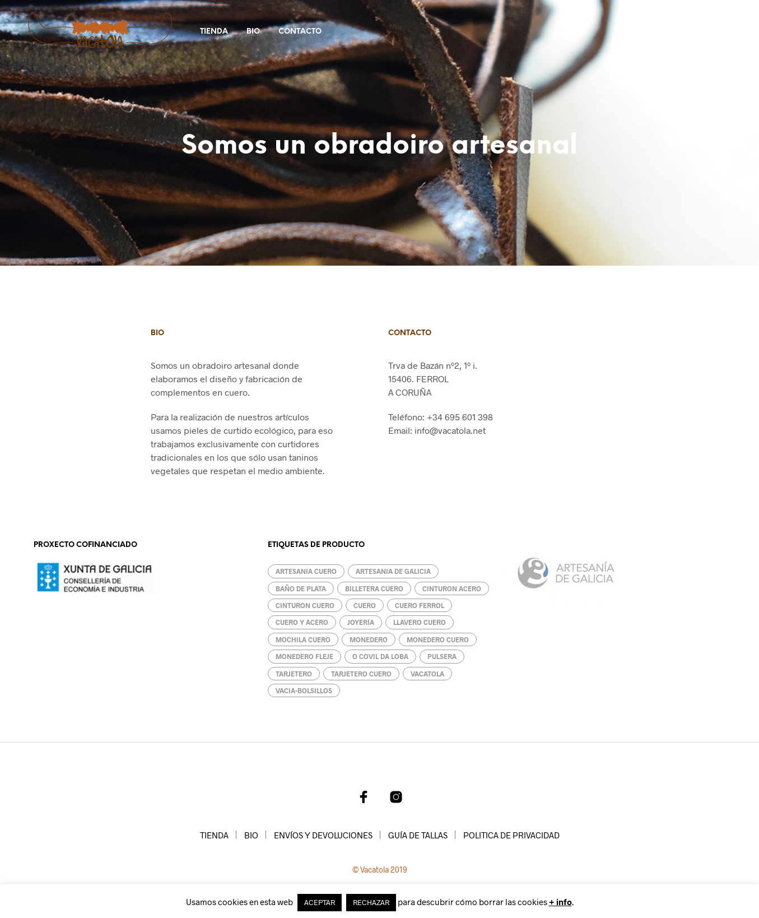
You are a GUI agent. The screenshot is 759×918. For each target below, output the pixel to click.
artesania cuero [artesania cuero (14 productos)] (306, 571)
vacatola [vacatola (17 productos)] (427, 674)
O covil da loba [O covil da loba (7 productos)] (380, 656)
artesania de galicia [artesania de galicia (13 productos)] (393, 571)
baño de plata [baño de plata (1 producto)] (301, 588)
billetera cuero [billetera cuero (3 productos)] (374, 588)
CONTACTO (300, 31)
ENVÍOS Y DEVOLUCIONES (323, 835)
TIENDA (214, 31)
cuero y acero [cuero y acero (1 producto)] (302, 622)
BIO (253, 31)
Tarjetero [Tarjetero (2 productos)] (294, 674)
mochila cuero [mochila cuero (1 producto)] (303, 639)
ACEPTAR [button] (319, 902)
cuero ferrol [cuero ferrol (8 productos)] (419, 605)
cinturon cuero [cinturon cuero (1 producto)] (305, 605)
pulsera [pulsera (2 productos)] (442, 656)
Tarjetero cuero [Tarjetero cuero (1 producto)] (361, 674)
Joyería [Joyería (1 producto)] (360, 622)
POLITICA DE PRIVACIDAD (511, 835)
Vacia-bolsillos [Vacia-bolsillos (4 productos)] (304, 690)
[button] (653, 30)
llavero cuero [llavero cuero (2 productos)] (419, 622)
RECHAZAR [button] (371, 902)
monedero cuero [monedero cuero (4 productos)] (438, 639)
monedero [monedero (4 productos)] (369, 639)
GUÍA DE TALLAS (418, 835)
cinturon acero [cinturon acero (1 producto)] (451, 588)
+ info (560, 902)
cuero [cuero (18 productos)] (364, 605)
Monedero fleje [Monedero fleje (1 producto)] (304, 656)
